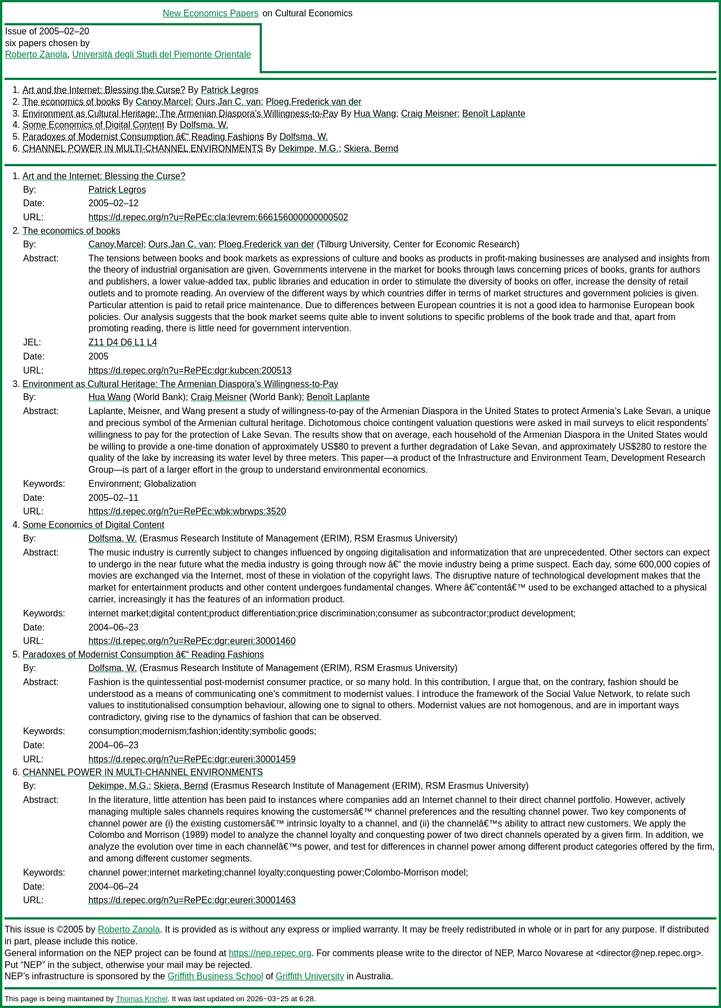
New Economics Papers (211, 13)
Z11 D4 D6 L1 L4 (122, 342)
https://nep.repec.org (270, 953)
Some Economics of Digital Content (93, 125)
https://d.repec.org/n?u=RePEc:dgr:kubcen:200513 (190, 370)
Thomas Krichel (141, 998)
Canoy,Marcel (163, 101)
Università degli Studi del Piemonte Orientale (161, 54)
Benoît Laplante (493, 113)
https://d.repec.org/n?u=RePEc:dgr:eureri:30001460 (192, 641)
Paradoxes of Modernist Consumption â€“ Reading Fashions (143, 136)
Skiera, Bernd (371, 148)
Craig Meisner (429, 113)
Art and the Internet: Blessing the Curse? (104, 90)
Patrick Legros (230, 90)
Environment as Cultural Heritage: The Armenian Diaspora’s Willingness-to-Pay (181, 113)
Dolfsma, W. (204, 125)
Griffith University (309, 976)
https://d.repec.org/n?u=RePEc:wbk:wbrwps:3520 (187, 511)
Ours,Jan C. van (228, 101)
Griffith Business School (216, 976)
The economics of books (71, 101)
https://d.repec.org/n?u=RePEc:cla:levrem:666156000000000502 (218, 217)
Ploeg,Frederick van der (314, 101)
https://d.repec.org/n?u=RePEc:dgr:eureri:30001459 (192, 759)
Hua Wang (375, 113)
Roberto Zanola (36, 54)
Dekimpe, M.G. (309, 148)
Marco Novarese (550, 953)
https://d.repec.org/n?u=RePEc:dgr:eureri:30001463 (192, 900)
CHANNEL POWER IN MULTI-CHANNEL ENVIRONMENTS (143, 148)
